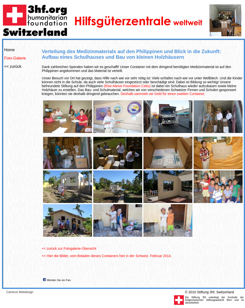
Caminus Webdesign (20, 292)
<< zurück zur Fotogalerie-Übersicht (69, 248)
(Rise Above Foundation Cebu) (127, 86)
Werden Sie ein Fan (59, 280)
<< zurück (12, 66)
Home (9, 50)
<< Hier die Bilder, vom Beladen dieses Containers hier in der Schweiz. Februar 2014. (107, 256)
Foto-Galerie (15, 58)
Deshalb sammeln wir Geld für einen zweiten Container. (163, 94)
